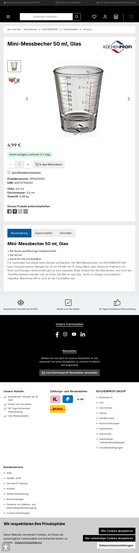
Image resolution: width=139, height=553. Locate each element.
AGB (9, 473)
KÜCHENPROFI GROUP (111, 391)
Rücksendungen (15, 499)
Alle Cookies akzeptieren (117, 530)
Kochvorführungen (109, 423)
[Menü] (8, 16)
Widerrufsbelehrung (17, 494)
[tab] (19, 233)
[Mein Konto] (105, 16)
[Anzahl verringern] (10, 164)
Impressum (105, 434)
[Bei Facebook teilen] (9, 211)
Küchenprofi (105, 397)
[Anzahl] (19, 164)
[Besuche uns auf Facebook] (56, 334)
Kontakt (11, 488)
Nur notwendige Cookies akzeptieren (109, 538)
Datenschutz (106, 428)
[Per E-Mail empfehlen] (25, 211)
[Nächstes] (128, 99)
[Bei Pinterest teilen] (14, 211)
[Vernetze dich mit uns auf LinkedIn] (83, 334)
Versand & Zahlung (17, 483)
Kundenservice (13, 467)
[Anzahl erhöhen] (27, 164)
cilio (101, 402)
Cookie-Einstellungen (18, 513)
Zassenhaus (105, 407)
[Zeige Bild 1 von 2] (75, 133)
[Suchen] (76, 16)
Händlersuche (106, 418)
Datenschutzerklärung (28, 542)
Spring (102, 413)
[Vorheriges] (27, 99)
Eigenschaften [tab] (43, 233)
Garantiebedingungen (111, 447)
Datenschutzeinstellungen (116, 545)
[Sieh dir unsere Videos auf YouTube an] (74, 334)
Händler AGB (14, 478)
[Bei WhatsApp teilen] (20, 211)
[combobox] (46, 16)
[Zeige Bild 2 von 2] (81, 133)
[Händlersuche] (115, 16)
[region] (69, 99)
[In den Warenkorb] (49, 164)
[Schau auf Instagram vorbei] (65, 334)
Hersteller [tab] (66, 233)
